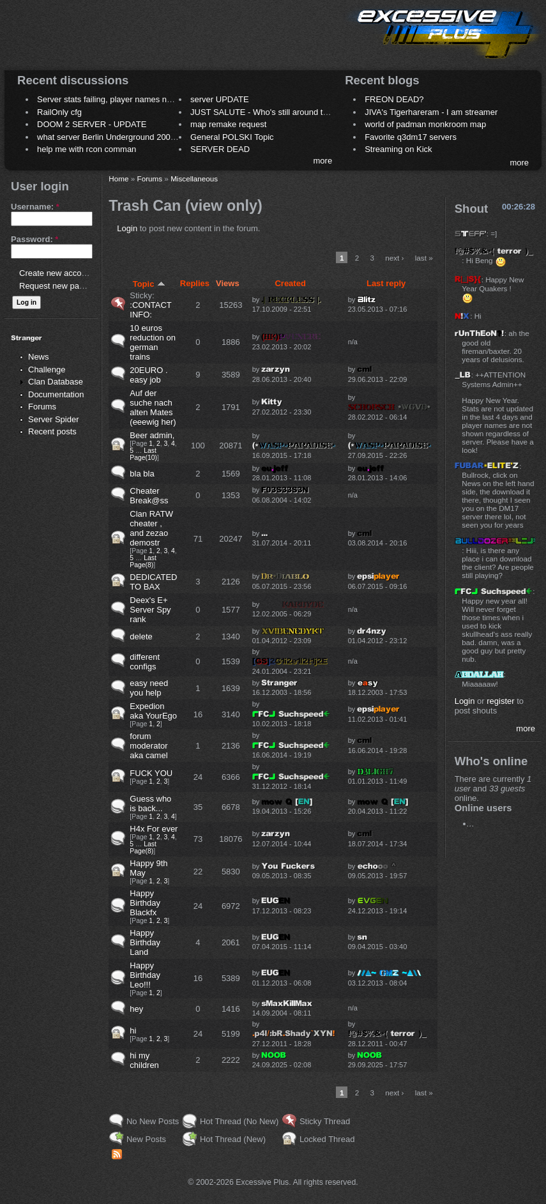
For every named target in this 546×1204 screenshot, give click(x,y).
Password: (34, 239)
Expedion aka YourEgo (153, 710)
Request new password (62, 286)
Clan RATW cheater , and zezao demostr (151, 528)
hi (133, 1030)
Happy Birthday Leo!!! (145, 975)
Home (118, 178)
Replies (194, 283)
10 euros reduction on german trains (153, 342)
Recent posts (52, 431)
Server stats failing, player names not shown (118, 99)
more (323, 160)
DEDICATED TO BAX (153, 581)
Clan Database (55, 381)
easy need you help (149, 687)
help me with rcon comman (86, 149)
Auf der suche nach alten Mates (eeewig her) (153, 407)
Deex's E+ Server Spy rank (150, 609)
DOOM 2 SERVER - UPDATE (91, 124)
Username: (35, 206)
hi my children (144, 1060)
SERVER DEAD (220, 149)
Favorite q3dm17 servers (411, 137)
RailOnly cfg (59, 112)
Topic (149, 284)
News (38, 357)
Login (127, 228)
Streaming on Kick (398, 149)
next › (394, 258)
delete (141, 636)
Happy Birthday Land (145, 942)
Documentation (56, 394)
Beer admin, (152, 435)
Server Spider (53, 419)
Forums (42, 406)
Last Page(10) (143, 454)
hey (136, 1009)
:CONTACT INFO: (150, 309)
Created (290, 283)
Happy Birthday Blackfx (145, 902)
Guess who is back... (150, 803)
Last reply (386, 283)
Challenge (47, 369)
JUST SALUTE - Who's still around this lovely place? (287, 112)
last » (424, 258)
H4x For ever (154, 829)
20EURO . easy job (148, 375)
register (500, 701)
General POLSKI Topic (232, 137)
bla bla (142, 473)
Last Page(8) (143, 561)
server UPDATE (219, 99)
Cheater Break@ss (149, 495)
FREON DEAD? (394, 99)
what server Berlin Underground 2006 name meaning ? (138, 137)
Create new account (56, 273)
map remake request (228, 124)
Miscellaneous (194, 178)
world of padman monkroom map (425, 124)
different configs (145, 661)
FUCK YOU (151, 773)
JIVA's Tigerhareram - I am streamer (431, 112)
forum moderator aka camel (148, 745)
